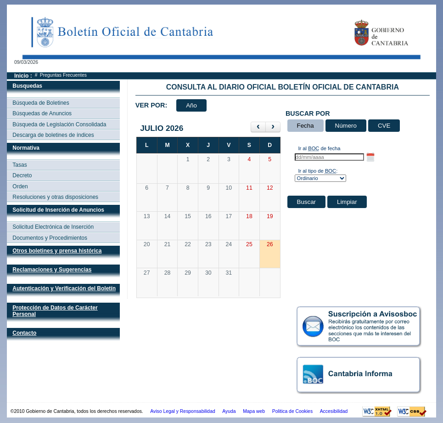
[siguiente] (272, 127)
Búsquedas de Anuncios (42, 113)
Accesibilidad (334, 411)
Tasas (19, 165)
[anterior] (258, 127)
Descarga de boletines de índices (53, 135)
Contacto (24, 333)
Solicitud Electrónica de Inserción (53, 227)
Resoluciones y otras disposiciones (55, 197)
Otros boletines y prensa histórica (56, 251)
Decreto (22, 175)
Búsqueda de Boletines (40, 103)
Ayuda (229, 411)
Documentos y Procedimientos (49, 238)
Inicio (21, 76)
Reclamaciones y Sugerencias (51, 269)
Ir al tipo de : (317, 171)
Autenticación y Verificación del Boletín (64, 288)
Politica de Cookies (292, 411)
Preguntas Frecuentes (63, 75)
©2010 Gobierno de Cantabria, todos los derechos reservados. (77, 411)
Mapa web (254, 411)
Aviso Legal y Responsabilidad (182, 411)
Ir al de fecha (319, 148)
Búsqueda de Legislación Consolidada (59, 124)
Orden (20, 186)
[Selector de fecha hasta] (370, 157)
